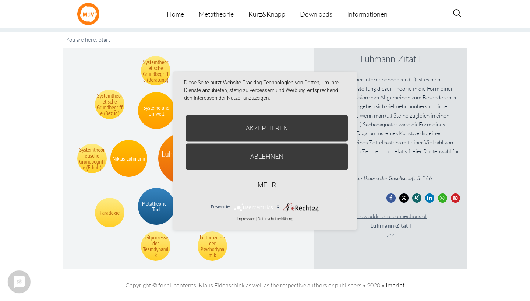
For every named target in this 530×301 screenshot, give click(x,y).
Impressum (246, 219)
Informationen (367, 14)
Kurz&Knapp (266, 14)
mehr (267, 185)
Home (175, 14)
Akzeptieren (267, 128)
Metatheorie (216, 14)
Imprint (395, 285)
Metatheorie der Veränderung (90, 14)
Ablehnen (267, 156)
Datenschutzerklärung (275, 219)
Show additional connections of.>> (390, 225)
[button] (391, 198)
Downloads (316, 14)
